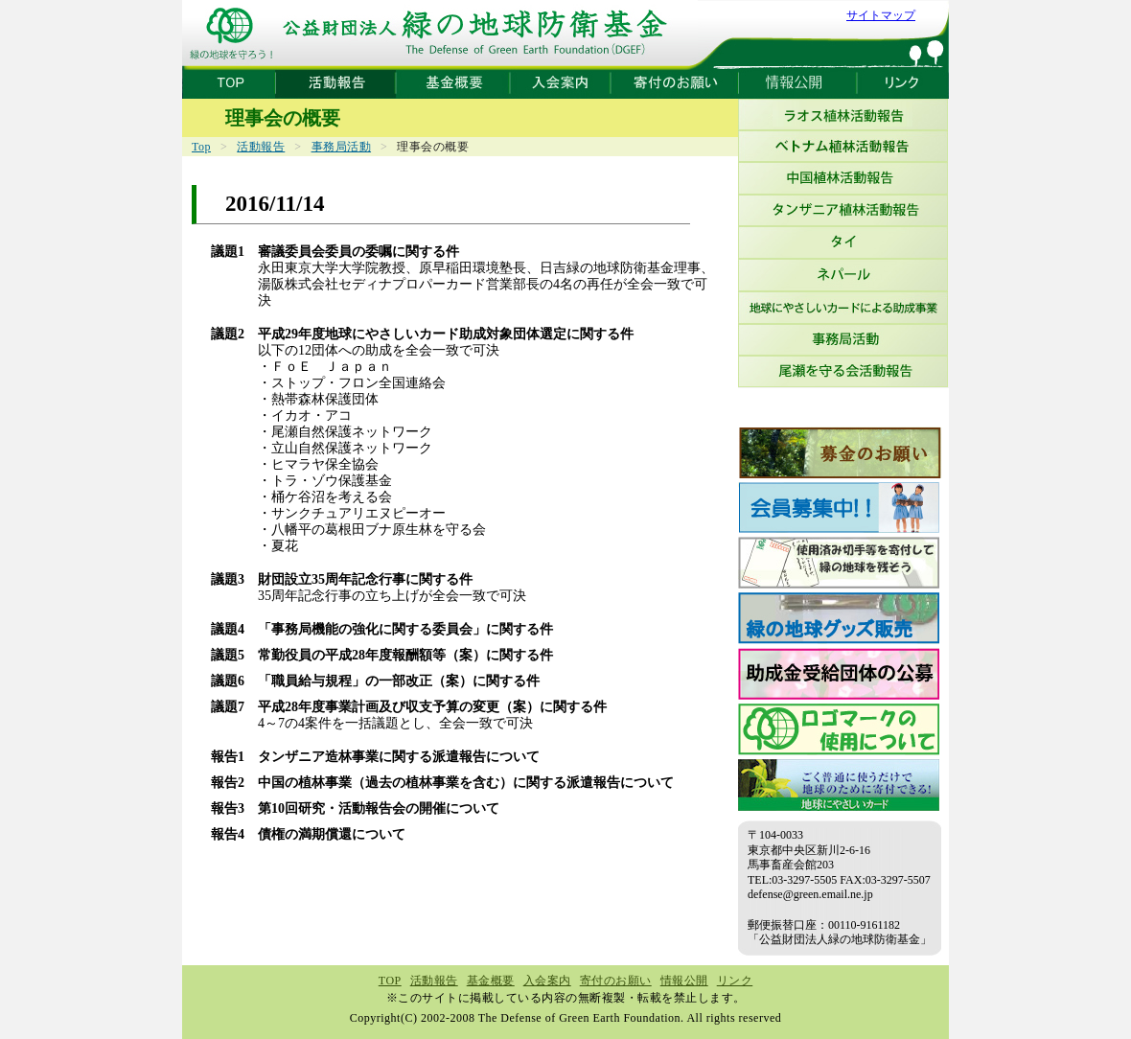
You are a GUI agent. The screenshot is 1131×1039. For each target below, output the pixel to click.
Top (201, 146)
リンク (735, 980)
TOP (390, 980)
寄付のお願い (616, 980)
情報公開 (684, 980)
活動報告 (261, 146)
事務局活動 (342, 146)
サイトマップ (880, 15)
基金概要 (491, 980)
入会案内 (547, 980)
